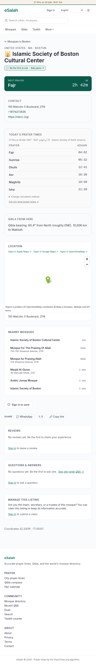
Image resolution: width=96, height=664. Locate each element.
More (49, 29)
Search (8, 614)
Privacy (8, 637)
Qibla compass (13, 582)
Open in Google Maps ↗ (46, 251)
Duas (7, 609)
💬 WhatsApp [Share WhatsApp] (24, 416)
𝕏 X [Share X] (40, 416)
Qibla (24, 29)
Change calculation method (25, 196)
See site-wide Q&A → (71, 471)
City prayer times (14, 578)
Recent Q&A (11, 605)
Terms (8, 641)
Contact (9, 646)
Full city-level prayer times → (23, 201)
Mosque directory (15, 601)
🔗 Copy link (56, 416)
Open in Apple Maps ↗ (19, 251)
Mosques (10, 29)
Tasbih (36, 29)
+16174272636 (17, 111)
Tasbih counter (13, 618)
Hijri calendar (12, 586)
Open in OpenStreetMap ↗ (73, 251)
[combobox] (35, 20)
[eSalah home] (11, 10)
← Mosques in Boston (17, 41)
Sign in (51, 10)
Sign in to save (18, 404)
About (7, 633)
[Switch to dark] (88, 10)
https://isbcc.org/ (18, 116)
